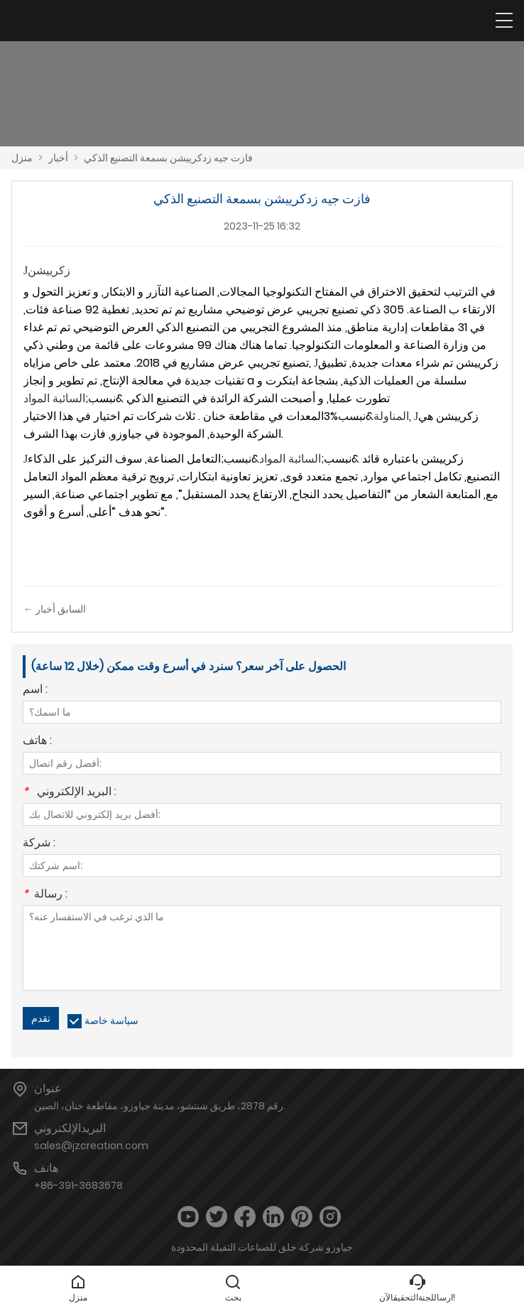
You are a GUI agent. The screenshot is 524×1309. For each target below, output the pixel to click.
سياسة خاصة (111, 1020)
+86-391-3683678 (78, 1185)
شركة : (39, 844)
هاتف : (37, 741)
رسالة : (45, 895)
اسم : (35, 690)
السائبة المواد (290, 459)
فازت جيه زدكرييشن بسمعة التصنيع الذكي (168, 158)
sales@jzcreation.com (91, 1145)
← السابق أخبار (54, 609)
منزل (22, 158)
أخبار (58, 158)
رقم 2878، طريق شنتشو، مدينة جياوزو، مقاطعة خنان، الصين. (159, 1106)
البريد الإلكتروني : (69, 792)
